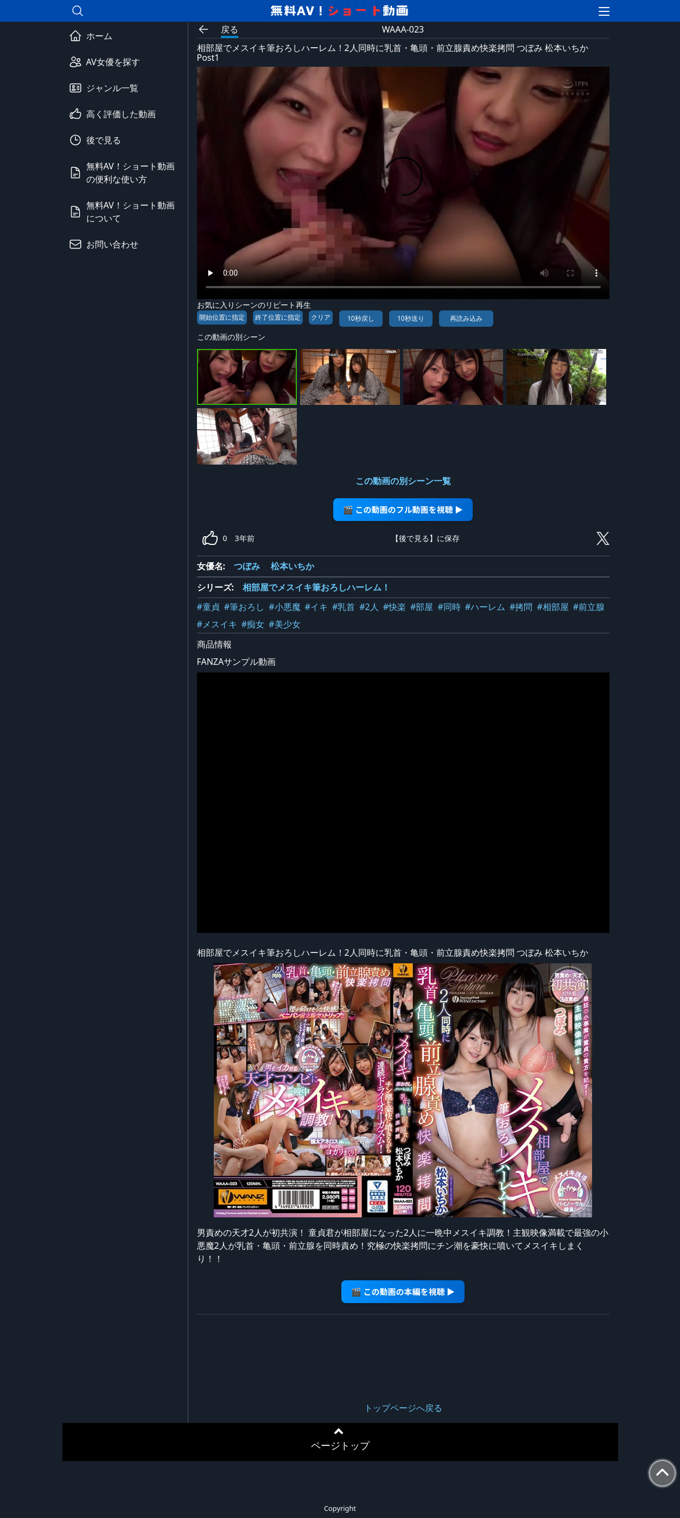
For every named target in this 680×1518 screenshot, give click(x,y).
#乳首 (343, 606)
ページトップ (340, 1445)
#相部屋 (552, 606)
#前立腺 (589, 606)
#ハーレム (485, 606)
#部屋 (421, 606)
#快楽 (394, 606)
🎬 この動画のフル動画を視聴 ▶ (403, 509)
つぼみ (247, 566)
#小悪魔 (284, 606)
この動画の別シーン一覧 (403, 481)
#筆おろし (244, 606)
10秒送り (410, 318)
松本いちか (292, 566)
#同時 (448, 606)
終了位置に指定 (278, 317)
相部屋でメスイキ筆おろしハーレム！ (316, 587)
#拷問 (521, 606)
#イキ (316, 606)
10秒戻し (360, 318)
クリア (321, 317)
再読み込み (466, 318)
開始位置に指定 (222, 317)
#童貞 (208, 606)
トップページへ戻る (403, 1408)
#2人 (369, 606)
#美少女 (284, 624)
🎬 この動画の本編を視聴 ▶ (403, 1291)
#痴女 (253, 624)
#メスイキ (217, 624)
